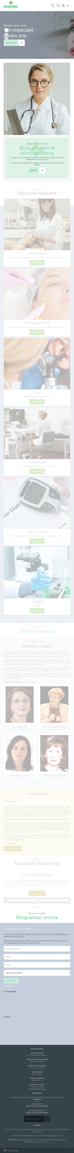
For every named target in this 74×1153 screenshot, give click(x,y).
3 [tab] (6, 39)
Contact (37, 170)
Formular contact (37, 1119)
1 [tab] (6, 30)
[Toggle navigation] (67, 5)
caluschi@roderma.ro (37, 1089)
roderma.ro (14, 1150)
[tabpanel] (37, 35)
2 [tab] (6, 34)
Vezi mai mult (15, 43)
